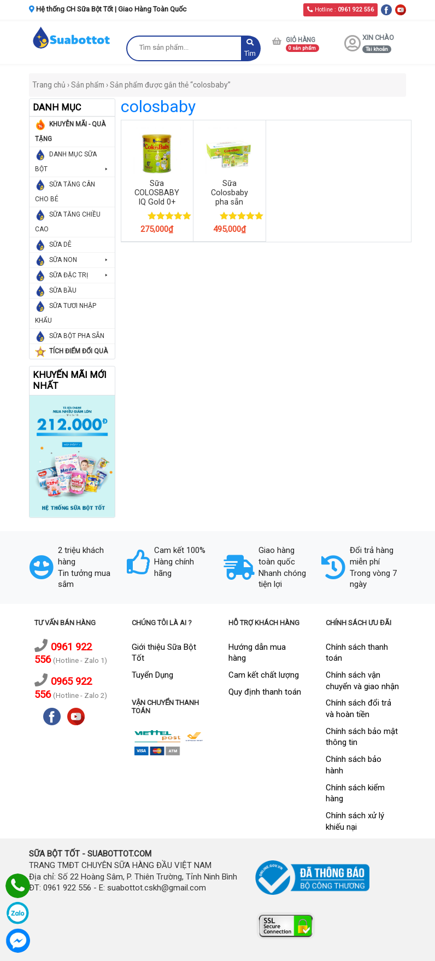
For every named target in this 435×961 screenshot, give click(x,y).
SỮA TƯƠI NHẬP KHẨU (65, 313)
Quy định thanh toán (264, 692)
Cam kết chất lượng (263, 675)
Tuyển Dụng (152, 675)
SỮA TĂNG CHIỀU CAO (68, 222)
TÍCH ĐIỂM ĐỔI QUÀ (78, 351)
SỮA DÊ (60, 244)
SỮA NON (79, 260)
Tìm (250, 48)
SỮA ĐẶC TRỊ (79, 275)
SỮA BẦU (63, 290)
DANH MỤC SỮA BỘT (72, 163)
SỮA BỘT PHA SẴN (76, 336)
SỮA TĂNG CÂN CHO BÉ (65, 191)
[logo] (72, 37)
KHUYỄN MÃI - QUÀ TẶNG (70, 131)
